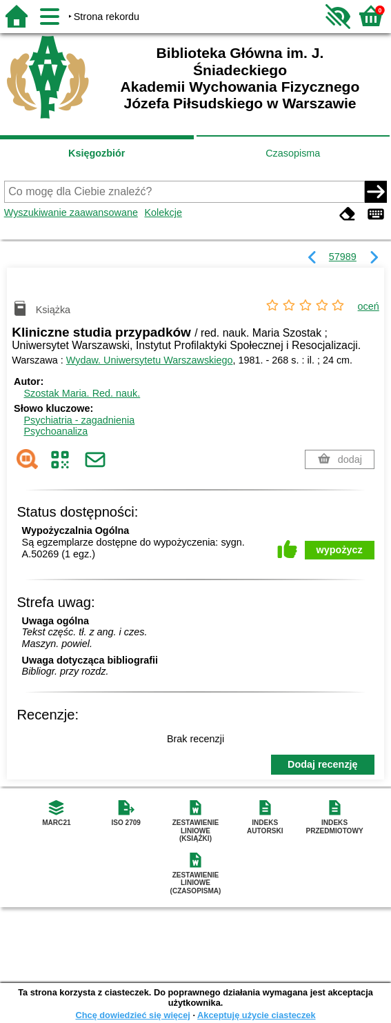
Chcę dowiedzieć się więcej (132, 1015)
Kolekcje (163, 212)
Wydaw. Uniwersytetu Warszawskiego (149, 360)
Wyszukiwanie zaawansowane (71, 212)
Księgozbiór (96, 153)
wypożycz (340, 549)
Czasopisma (292, 153)
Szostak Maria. (81, 393)
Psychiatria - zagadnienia (78, 420)
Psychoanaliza (55, 431)
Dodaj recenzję (323, 764)
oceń (368, 306)
